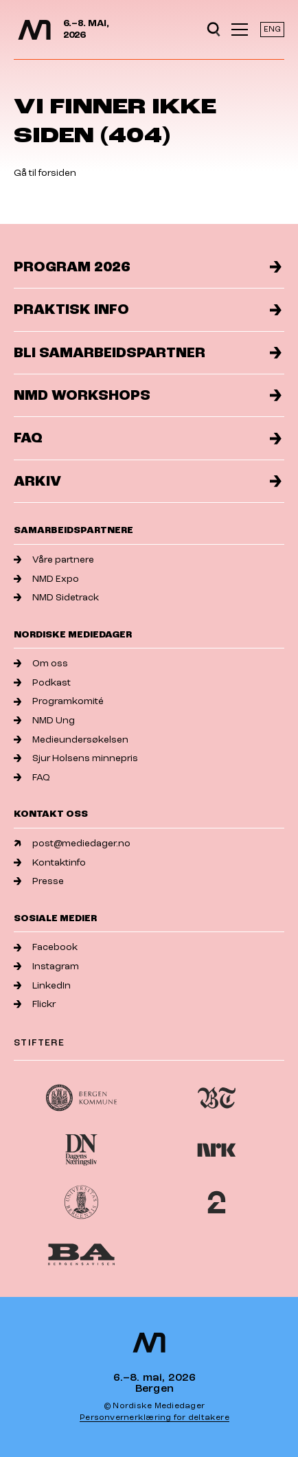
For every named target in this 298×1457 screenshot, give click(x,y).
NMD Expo (46, 579)
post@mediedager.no (72, 843)
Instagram (46, 966)
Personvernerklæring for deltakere (154, 1417)
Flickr (35, 1004)
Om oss (41, 663)
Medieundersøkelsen (71, 739)
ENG (272, 29)
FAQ (148, 438)
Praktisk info (148, 309)
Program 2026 (148, 267)
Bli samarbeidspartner (148, 353)
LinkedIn (42, 985)
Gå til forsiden (45, 173)
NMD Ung (44, 720)
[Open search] (213, 29)
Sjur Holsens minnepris (76, 758)
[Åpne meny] (239, 29)
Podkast (42, 682)
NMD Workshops (148, 395)
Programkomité (59, 701)
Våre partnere (54, 559)
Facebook (46, 947)
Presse (39, 881)
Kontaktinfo (50, 862)
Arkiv (148, 481)
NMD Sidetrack (56, 597)
